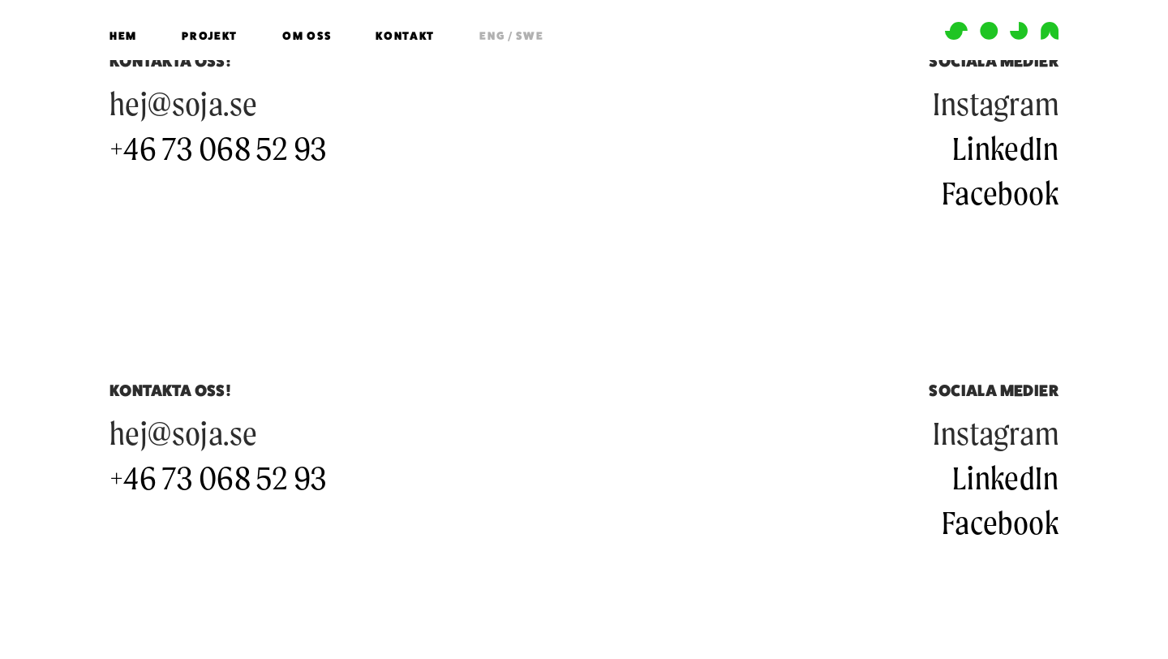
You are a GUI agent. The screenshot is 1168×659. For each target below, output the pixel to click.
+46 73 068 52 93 (218, 148)
